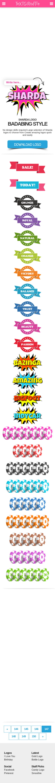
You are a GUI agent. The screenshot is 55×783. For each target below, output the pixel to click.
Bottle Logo (38, 759)
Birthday (8, 759)
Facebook (9, 770)
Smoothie (37, 773)
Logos (8, 752)
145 (26, 729)
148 (14, 736)
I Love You (9, 756)
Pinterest (8, 773)
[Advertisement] (27, 43)
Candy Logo (38, 770)
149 (24, 736)
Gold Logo (37, 756)
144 (16, 729)
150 (34, 736)
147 (46, 729)
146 (36, 729)
